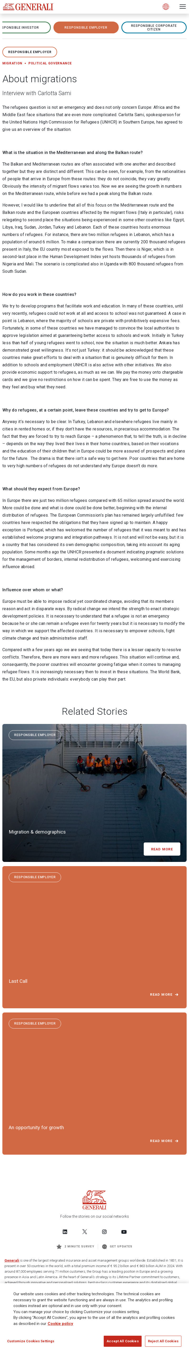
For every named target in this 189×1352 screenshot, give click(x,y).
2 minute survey (75, 1246)
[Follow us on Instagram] (104, 1232)
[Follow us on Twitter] (85, 1232)
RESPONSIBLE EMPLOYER (85, 27)
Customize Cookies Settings (30, 1342)
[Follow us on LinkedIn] (65, 1232)
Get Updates (117, 1246)
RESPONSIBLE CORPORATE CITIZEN (154, 27)
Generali (11, 1260)
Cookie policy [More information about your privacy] (60, 1324)
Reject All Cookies (163, 1342)
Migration (12, 63)
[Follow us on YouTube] (124, 1232)
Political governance (50, 63)
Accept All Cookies (122, 1342)
